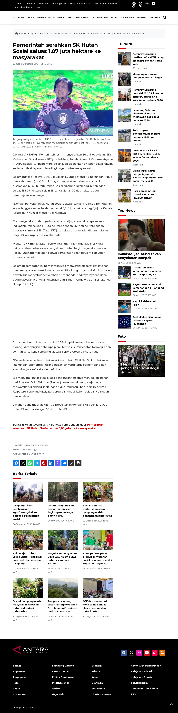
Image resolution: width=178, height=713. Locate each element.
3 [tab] (141, 379)
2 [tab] (136, 379)
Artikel (114, 17)
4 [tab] (146, 379)
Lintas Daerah (56, 17)
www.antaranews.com (80, 3)
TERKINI (125, 44)
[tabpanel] (141, 361)
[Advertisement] (63, 313)
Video (16, 688)
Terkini (17, 3)
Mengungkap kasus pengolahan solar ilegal (140, 366)
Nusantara (19, 694)
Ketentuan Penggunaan (146, 665)
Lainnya (154, 17)
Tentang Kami (59, 3)
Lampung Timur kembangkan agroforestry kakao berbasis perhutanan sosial (26, 512)
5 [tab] (151, 379)
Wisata (95, 671)
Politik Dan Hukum (78, 17)
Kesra (94, 677)
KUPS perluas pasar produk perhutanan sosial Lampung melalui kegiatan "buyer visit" (97, 558)
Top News (44, 3)
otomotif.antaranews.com (27, 7)
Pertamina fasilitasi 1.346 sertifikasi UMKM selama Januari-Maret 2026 (146, 155)
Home (20, 33)
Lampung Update (35, 17)
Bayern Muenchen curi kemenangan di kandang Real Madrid (148, 288)
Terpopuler (30, 3)
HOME (21, 17)
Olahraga (97, 682)
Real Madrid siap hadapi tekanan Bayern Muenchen (147, 320)
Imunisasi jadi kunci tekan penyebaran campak (139, 256)
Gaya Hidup (127, 17)
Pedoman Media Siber (144, 688)
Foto (122, 336)
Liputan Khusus (39, 33)
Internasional (100, 17)
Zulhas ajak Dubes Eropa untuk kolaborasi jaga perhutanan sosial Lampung (27, 558)
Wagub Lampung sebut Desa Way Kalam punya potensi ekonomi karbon (62, 558)
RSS (133, 694)
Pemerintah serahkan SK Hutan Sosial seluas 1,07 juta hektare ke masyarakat (98, 33)
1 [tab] (131, 379)
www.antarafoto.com (106, 3)
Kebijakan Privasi (141, 671)
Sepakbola (98, 688)
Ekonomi (141, 17)
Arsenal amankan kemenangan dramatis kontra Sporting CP (147, 271)
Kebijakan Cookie (142, 677)
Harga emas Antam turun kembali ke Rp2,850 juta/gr (144, 194)
